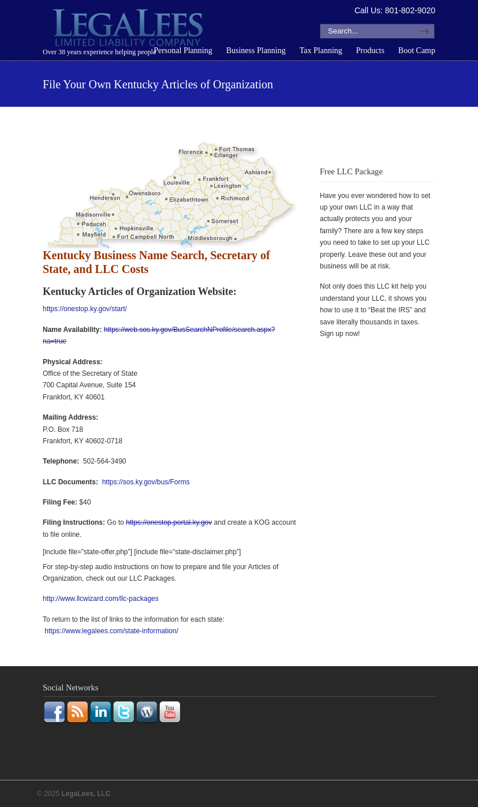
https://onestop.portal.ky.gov (169, 522)
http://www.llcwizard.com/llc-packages (101, 599)
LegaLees (129, 29)
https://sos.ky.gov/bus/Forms (146, 482)
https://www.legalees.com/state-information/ (111, 631)
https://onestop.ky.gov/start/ (85, 309)
